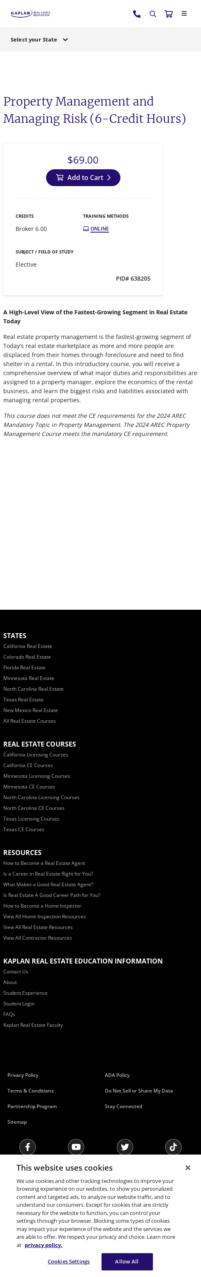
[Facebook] (27, 1147)
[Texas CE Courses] (23, 829)
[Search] (153, 14)
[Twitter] (125, 1147)
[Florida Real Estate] (24, 667)
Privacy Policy (22, 1075)
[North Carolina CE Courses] (34, 807)
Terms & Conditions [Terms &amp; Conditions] (30, 1090)
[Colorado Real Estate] (27, 656)
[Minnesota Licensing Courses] (36, 775)
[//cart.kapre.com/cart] (168, 13)
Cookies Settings (69, 1261)
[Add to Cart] (83, 177)
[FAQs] (9, 1014)
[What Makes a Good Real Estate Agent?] (48, 884)
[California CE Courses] (28, 765)
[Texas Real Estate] (23, 699)
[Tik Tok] (173, 1147)
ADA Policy (117, 1075)
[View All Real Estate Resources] (38, 927)
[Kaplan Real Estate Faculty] (33, 1024)
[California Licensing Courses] (35, 754)
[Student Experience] (25, 992)
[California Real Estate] (27, 646)
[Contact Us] (15, 971)
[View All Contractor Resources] (37, 937)
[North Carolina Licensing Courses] (41, 797)
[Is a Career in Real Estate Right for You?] (48, 873)
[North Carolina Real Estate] (33, 688)
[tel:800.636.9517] (137, 13)
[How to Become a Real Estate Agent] (44, 863)
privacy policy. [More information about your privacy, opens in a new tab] (43, 1245)
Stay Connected (123, 1106)
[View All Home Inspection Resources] (44, 916)
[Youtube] (76, 1147)
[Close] (184, 13)
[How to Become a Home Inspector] (42, 905)
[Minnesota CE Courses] (29, 786)
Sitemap (17, 1121)
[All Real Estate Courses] (29, 720)
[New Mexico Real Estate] (30, 710)
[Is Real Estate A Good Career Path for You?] (51, 895)
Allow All (127, 1261)
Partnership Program (32, 1106)
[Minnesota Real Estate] (28, 678)
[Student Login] (19, 1003)
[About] (10, 982)
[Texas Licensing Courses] (31, 818)
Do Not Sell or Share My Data (139, 1090)
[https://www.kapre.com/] (30, 13)
